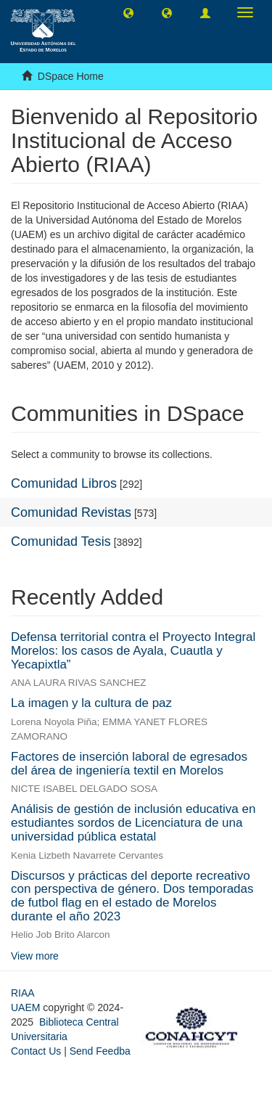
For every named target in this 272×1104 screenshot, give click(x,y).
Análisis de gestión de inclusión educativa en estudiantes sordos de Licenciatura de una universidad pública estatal (133, 822)
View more (35, 956)
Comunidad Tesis (61, 541)
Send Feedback (105, 1051)
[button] (128, 12)
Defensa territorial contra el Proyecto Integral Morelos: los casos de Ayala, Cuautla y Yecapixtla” (133, 650)
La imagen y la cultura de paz (91, 703)
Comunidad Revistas (71, 512)
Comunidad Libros (64, 483)
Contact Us (36, 1051)
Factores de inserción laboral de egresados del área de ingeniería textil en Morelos (129, 763)
